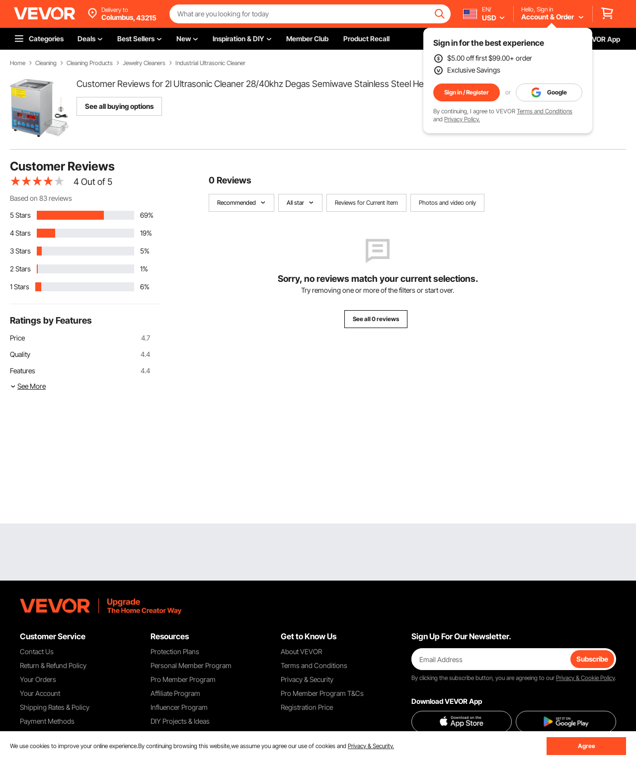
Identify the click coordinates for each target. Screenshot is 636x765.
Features (22, 370)
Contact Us (37, 651)
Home (17, 63)
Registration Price (307, 707)
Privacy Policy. (462, 119)
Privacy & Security (307, 679)
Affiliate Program (175, 693)
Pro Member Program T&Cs (322, 693)
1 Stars (19, 286)
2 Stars (20, 268)
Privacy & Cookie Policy (585, 677)
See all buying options (119, 106)
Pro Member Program (183, 679)
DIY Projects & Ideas (180, 721)
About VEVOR (301, 651)
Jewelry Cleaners (144, 63)
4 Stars (20, 233)
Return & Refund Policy (53, 665)
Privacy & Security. (371, 746)
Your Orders (38, 679)
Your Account (40, 693)
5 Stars (20, 215)
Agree (586, 746)
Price (17, 338)
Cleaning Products (90, 63)
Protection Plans (175, 651)
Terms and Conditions (544, 111)
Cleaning (46, 63)
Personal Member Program (191, 665)
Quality (20, 354)
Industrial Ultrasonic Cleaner (210, 63)
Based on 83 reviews (41, 198)
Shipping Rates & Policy (54, 707)
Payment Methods (47, 721)
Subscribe (592, 659)
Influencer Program (179, 707)
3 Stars (20, 251)
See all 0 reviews (376, 319)
